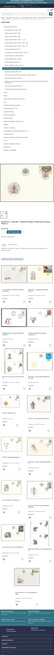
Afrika (5, 95)
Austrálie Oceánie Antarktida (12, 105)
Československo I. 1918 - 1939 (13, 30)
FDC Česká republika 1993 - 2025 (12, 68)
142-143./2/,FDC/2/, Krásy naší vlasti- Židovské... (39, 506)
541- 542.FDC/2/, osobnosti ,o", (11, 500)
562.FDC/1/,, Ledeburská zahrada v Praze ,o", (38, 290)
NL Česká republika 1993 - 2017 (13, 72)
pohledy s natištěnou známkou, (13, 78)
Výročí (5, 140)
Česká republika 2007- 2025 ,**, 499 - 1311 (16, 46)
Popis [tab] (3, 244)
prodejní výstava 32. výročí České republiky (16, 137)
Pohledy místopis (8, 134)
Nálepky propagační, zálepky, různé (13, 121)
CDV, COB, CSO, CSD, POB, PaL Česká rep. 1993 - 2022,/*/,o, (21, 75)
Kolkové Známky (8, 118)
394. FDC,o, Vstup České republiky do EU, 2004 (38, 377)
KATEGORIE (5, 22)
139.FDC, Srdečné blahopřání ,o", (11, 457)
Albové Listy (7, 147)
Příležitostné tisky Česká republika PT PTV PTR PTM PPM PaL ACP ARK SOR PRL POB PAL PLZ (26, 82)
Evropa (6, 92)
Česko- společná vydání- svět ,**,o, (14, 65)
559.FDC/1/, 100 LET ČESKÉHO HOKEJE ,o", (39, 462)
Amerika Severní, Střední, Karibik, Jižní (14, 99)
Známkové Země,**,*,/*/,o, (11, 108)
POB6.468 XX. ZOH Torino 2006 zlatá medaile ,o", (12, 333)
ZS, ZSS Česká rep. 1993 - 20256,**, (14, 56)
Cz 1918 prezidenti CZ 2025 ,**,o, (14, 86)
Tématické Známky (9, 112)
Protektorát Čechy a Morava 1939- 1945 (16, 89)
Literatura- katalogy (9, 128)
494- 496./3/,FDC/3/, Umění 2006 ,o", (13, 547)
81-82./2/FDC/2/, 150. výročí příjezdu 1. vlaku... (26, 593)
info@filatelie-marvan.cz (32, 6)
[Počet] (3, 232)
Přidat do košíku (15, 232)
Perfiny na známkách (9, 115)
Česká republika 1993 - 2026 (12, 36)
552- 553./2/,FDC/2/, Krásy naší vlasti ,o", (13, 377)
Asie (5, 102)
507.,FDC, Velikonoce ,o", (9, 413)
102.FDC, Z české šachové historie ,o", (39, 418)
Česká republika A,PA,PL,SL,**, (13, 49)
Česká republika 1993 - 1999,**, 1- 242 (15, 39)
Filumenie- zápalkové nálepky (12, 144)
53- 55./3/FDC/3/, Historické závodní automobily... (12, 290)
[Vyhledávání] (27, 14)
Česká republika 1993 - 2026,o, (13, 59)
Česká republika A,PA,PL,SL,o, (13, 62)
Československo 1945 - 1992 (13, 33)
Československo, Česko (10, 27)
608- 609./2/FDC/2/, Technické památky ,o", (39, 549)
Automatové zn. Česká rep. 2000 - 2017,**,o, (17, 52)
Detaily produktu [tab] (12, 244)
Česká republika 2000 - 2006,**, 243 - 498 (16, 43)
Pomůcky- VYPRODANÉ (10, 150)
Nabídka (6, 124)
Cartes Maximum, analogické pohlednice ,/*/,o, (16, 131)
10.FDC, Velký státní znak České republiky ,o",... (37, 333)
